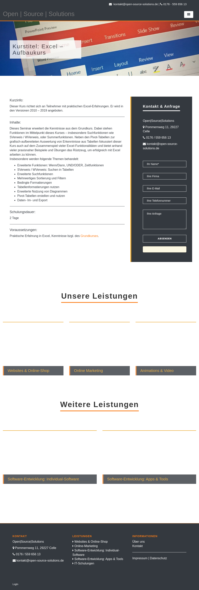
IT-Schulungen (84, 563)
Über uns (138, 541)
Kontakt (137, 546)
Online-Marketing (86, 546)
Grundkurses (89, 236)
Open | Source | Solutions (39, 13)
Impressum (139, 558)
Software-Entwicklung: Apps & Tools (98, 559)
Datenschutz (158, 558)
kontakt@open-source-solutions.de (133, 4)
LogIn (15, 584)
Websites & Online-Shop (91, 541)
